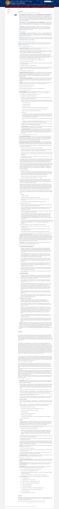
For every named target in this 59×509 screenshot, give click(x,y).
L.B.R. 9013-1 (24, 140)
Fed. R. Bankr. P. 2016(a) (34, 138)
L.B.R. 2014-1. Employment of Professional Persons (25, 46)
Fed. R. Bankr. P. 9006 (29, 29)
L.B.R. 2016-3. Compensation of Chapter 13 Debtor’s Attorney (26, 244)
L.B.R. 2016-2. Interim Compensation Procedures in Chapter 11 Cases (28, 134)
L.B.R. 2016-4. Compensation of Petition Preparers (25, 361)
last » (43, 502)
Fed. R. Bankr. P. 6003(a (43, 74)
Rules (20, 9)
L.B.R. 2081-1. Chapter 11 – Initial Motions (24, 378)
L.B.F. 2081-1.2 (47, 393)
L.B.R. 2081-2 (42, 408)
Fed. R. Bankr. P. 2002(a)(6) (41, 156)
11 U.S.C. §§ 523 (26, 26)
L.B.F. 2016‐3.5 (47, 264)
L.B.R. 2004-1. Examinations (22, 31)
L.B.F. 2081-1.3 (36, 394)
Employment (12, 506)
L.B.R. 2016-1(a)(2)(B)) (40, 177)
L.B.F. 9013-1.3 (22, 325)
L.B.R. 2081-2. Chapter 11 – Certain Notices (24, 457)
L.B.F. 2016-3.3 (46, 294)
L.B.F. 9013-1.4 (26, 327)
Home (18, 9)
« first (27, 502)
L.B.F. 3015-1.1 (45, 259)
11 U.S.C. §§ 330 (39, 92)
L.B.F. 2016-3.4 (35, 304)
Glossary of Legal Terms (17, 506)
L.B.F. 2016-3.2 (35, 284)
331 (44, 92)
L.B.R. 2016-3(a (43, 91)
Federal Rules (9, 9)
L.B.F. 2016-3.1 (34, 280)
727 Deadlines (33, 26)
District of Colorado (17, 3)
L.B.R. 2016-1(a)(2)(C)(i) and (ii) (29, 277)
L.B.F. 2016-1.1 (41, 226)
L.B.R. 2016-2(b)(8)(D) (35, 165)
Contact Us (9, 506)
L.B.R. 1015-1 (41, 498)
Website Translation (33, 506)
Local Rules (8, 11)
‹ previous (30, 502)
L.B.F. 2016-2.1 (37, 243)
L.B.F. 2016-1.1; (39, 94)
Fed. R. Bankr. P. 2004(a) (30, 38)
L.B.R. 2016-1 (41, 138)
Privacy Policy (29, 506)
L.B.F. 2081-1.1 (50, 389)
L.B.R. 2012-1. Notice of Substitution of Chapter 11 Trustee (26, 41)
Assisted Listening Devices (24, 506)
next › (41, 502)
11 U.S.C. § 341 (34, 14)
